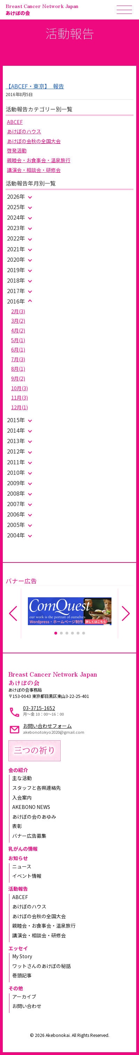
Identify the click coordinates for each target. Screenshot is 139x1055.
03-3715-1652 (39, 707)
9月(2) (18, 378)
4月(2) (18, 330)
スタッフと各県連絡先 (36, 787)
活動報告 (18, 888)
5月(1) (18, 340)
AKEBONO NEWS (31, 806)
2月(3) (18, 311)
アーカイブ (24, 996)
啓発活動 (16, 150)
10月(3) (19, 388)
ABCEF (15, 121)
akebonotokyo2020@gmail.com (53, 732)
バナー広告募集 (29, 835)
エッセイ (18, 948)
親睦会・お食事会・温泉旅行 (38, 160)
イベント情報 (26, 875)
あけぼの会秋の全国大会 (34, 140)
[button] (55, 633)
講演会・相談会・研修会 (34, 169)
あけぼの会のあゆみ (34, 816)
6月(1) (18, 349)
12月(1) (19, 407)
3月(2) (18, 320)
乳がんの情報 (23, 848)
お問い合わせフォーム (47, 725)
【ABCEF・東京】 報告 (35, 86)
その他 (15, 988)
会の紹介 (18, 769)
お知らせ (18, 858)
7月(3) (18, 359)
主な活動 (22, 777)
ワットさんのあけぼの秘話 (41, 965)
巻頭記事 (22, 975)
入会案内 (22, 797)
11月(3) (19, 397)
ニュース (21, 866)
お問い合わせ (26, 1005)
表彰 (17, 825)
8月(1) (18, 368)
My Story (22, 956)
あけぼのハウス (24, 131)
